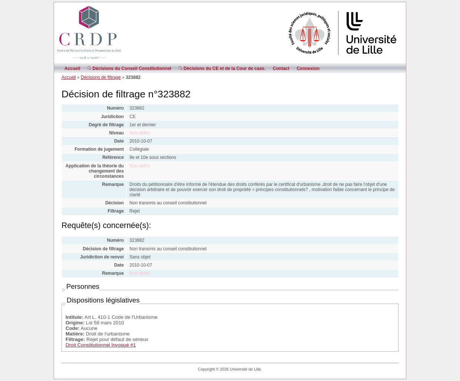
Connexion (308, 68)
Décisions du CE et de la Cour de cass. (222, 68)
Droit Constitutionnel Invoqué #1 (101, 345)
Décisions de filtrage (101, 77)
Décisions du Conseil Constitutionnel (129, 68)
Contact (281, 68)
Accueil (72, 68)
